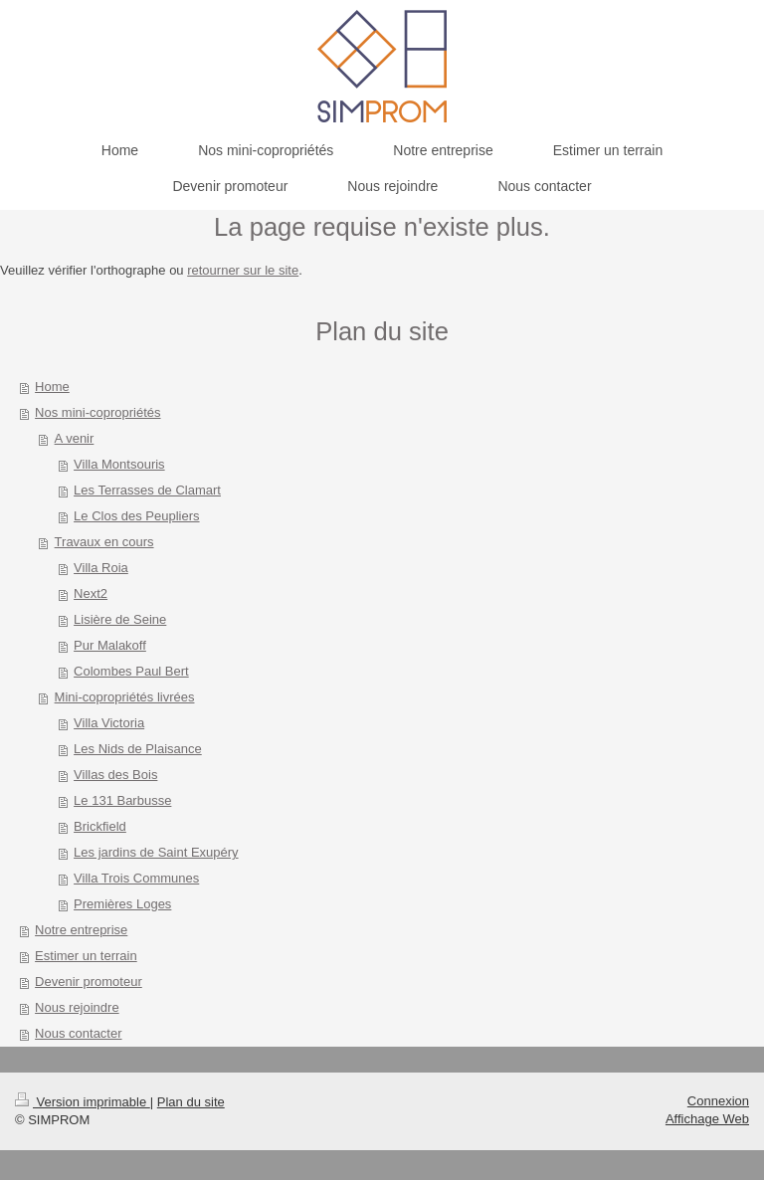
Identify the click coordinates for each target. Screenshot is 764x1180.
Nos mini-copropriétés (97, 412)
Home (52, 386)
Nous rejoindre (77, 1007)
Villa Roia (101, 567)
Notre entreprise (81, 929)
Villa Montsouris (119, 464)
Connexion (718, 1100)
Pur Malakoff (110, 645)
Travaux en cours (104, 541)
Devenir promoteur (88, 981)
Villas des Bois (115, 774)
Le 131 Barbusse (122, 800)
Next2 (90, 593)
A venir (75, 438)
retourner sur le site (242, 270)
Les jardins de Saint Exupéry (156, 852)
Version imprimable (82, 1101)
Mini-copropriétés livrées (125, 696)
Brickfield (100, 826)
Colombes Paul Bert (131, 671)
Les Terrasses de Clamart (147, 490)
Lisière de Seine (120, 619)
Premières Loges (122, 903)
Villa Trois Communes (136, 878)
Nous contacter (78, 1033)
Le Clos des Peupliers (136, 515)
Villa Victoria (109, 722)
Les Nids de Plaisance (138, 748)
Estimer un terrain (86, 955)
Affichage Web (707, 1118)
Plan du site (191, 1101)
